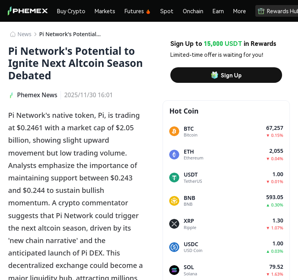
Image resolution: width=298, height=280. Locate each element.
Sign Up (226, 75)
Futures (138, 10)
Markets (105, 10)
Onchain (193, 10)
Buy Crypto (71, 10)
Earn (218, 10)
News (24, 34)
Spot (166, 10)
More (239, 10)
